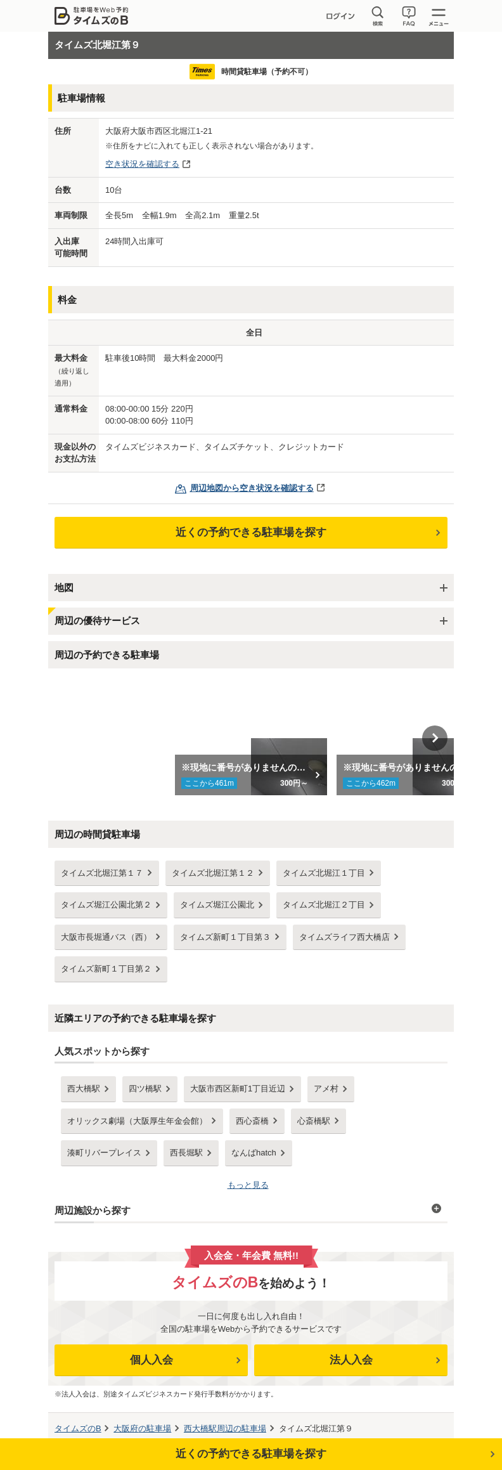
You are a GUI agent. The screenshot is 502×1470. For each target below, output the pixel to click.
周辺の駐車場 (225, 1428)
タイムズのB (78, 1428)
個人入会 (151, 1360)
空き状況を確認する (142, 164)
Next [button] (434, 738)
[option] (251, 738)
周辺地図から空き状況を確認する (252, 488)
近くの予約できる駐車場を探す (251, 532)
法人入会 (351, 1360)
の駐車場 (142, 1428)
